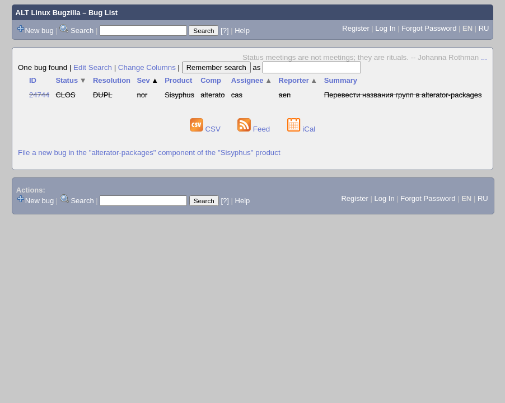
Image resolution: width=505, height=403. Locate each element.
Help (242, 30)
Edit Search (92, 67)
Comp (210, 80)
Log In (385, 28)
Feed (254, 129)
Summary (340, 80)
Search (82, 30)
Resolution (111, 80)
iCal (301, 129)
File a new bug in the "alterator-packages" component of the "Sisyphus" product (149, 152)
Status (70, 80)
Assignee (251, 80)
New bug (39, 30)
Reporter (298, 80)
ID (32, 80)
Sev (148, 80)
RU (484, 28)
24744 (39, 95)
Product (178, 80)
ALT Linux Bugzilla (48, 12)
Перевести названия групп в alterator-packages (403, 95)
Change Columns (147, 67)
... (484, 57)
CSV (206, 129)
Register (355, 28)
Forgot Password (428, 28)
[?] (224, 30)
